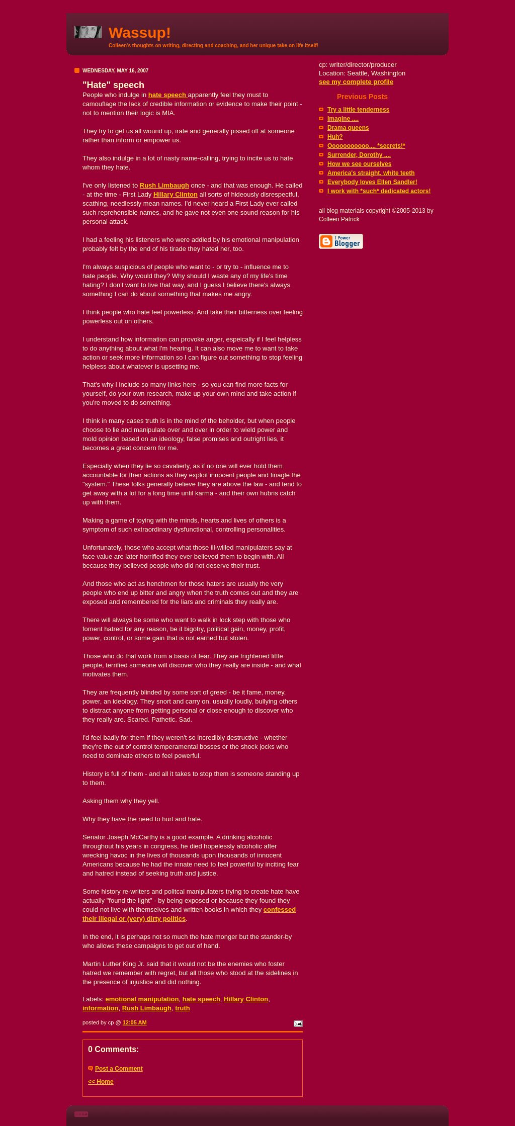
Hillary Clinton (175, 194)
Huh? (335, 136)
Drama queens (348, 127)
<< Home (101, 1081)
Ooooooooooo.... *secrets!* (366, 145)
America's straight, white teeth (371, 173)
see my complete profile (356, 81)
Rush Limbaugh (164, 185)
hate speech (168, 95)
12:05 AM (135, 1022)
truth (182, 1008)
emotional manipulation (142, 999)
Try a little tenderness (358, 109)
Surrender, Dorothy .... (359, 154)
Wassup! (140, 32)
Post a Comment (119, 1068)
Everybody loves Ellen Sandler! (372, 182)
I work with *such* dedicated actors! (379, 191)
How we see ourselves (359, 163)
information (100, 1008)
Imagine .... (343, 118)
